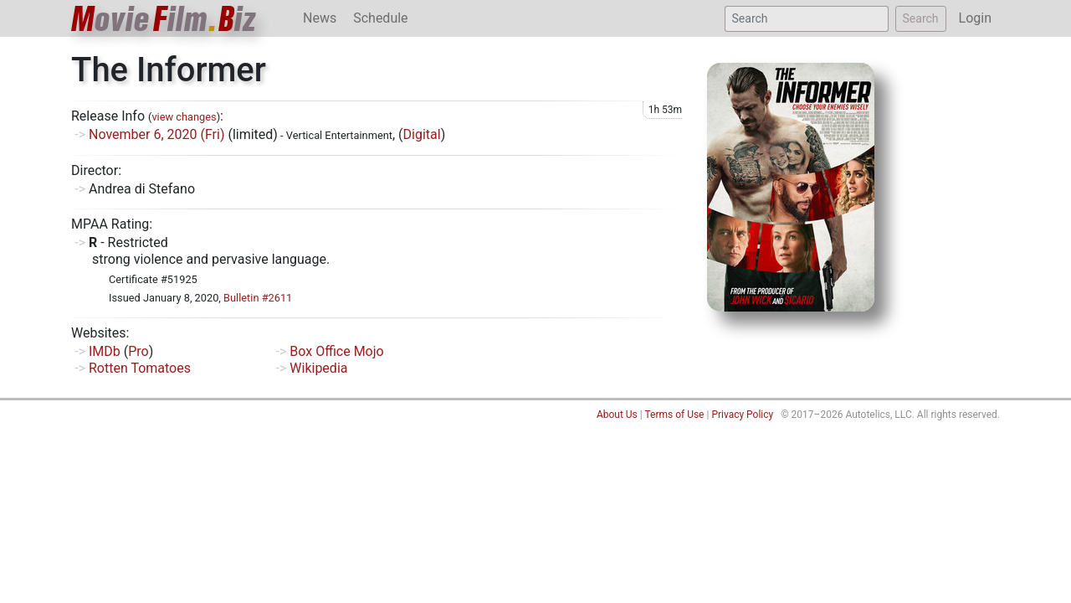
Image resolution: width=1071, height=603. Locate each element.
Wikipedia (318, 368)
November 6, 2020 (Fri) (157, 134)
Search (921, 18)
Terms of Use (674, 414)
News (319, 18)
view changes (183, 117)
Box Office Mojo (336, 351)
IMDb (104, 351)
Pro (138, 351)
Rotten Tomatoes (140, 368)
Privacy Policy (742, 414)
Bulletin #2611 (257, 297)
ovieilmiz (164, 19)
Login (975, 18)
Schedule (380, 18)
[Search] (807, 19)
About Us (617, 414)
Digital (422, 134)
